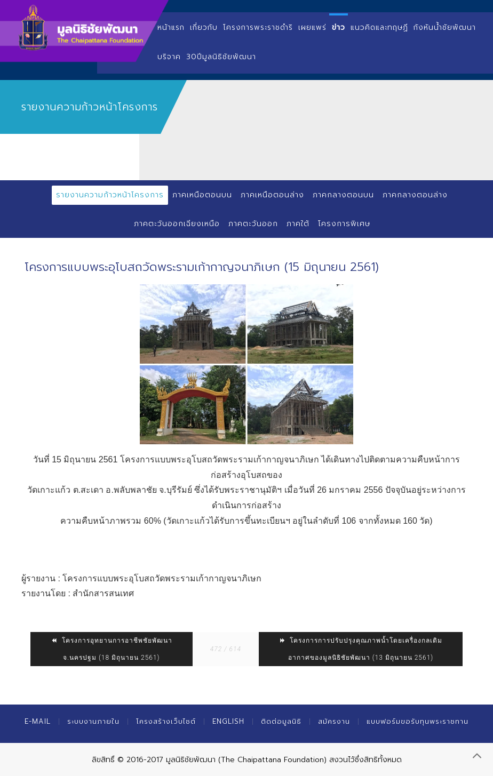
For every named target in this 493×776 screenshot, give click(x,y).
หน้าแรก (171, 27)
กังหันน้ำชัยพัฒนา (445, 27)
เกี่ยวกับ (204, 27)
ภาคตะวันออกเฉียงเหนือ (177, 223)
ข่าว (338, 27)
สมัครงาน (334, 721)
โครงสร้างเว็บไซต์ (166, 721)
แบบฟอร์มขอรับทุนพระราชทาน (417, 721)
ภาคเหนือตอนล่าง (272, 195)
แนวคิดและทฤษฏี (379, 27)
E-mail (38, 721)
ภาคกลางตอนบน (343, 195)
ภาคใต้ (298, 223)
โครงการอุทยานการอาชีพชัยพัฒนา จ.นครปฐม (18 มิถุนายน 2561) (111, 649)
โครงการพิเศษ (344, 223)
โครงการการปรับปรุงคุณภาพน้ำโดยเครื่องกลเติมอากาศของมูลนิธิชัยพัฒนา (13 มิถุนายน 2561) (361, 649)
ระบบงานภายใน (93, 721)
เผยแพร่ (312, 27)
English (228, 721)
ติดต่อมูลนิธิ (281, 721)
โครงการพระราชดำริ (258, 27)
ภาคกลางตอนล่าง (415, 195)
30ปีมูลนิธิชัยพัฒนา (221, 56)
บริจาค (169, 56)
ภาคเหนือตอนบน (202, 195)
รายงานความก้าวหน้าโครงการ (110, 195)
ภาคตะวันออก (253, 223)
